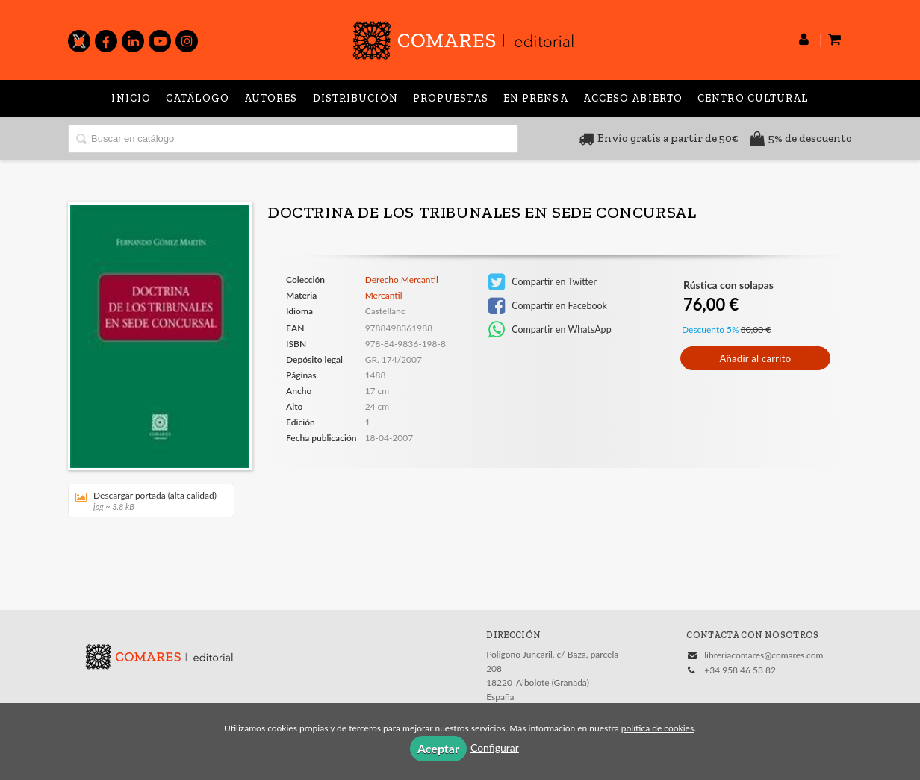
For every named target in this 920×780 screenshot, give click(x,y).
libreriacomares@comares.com (763, 655)
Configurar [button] (494, 747)
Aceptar (438, 748)
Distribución (355, 98)
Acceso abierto (633, 98)
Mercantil (383, 295)
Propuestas (450, 98)
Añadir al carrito (755, 358)
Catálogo (197, 98)
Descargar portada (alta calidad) (146, 500)
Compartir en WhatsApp (550, 330)
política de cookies (657, 728)
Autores (271, 98)
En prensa (535, 98)
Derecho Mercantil (401, 279)
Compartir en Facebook (547, 306)
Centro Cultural (753, 98)
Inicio (131, 98)
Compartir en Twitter (542, 282)
